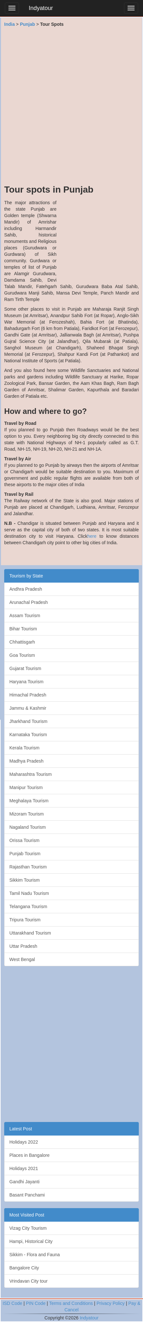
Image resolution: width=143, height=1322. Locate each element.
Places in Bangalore (29, 1155)
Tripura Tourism (24, 919)
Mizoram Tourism (26, 813)
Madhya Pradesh (26, 761)
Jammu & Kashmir (27, 708)
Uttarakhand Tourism (30, 933)
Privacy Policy (111, 1303)
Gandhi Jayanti (24, 1181)
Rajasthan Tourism (28, 866)
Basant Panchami (27, 1194)
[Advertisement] (71, 108)
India (9, 24)
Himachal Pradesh (27, 694)
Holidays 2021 (23, 1168)
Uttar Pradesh (23, 946)
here (92, 536)
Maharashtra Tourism (30, 774)
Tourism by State (26, 575)
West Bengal (22, 959)
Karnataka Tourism (28, 734)
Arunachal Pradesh (28, 602)
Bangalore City (24, 1267)
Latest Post (20, 1128)
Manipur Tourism (26, 787)
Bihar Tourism (23, 628)
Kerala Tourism (24, 747)
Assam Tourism (24, 615)
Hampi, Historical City (31, 1241)
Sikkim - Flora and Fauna (34, 1254)
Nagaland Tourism (27, 827)
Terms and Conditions (71, 1303)
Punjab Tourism (24, 853)
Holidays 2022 (23, 1142)
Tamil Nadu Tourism (29, 893)
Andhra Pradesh (25, 589)
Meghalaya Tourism (28, 800)
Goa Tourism (22, 655)
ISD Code (12, 1303)
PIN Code (36, 1303)
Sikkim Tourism (24, 880)
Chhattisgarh (22, 642)
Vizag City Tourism (27, 1228)
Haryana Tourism (26, 681)
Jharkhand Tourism (28, 721)
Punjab (27, 24)
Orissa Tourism (24, 840)
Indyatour (41, 8)
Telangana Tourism (28, 906)
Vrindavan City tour (28, 1281)
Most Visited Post (26, 1214)
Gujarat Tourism (25, 668)
